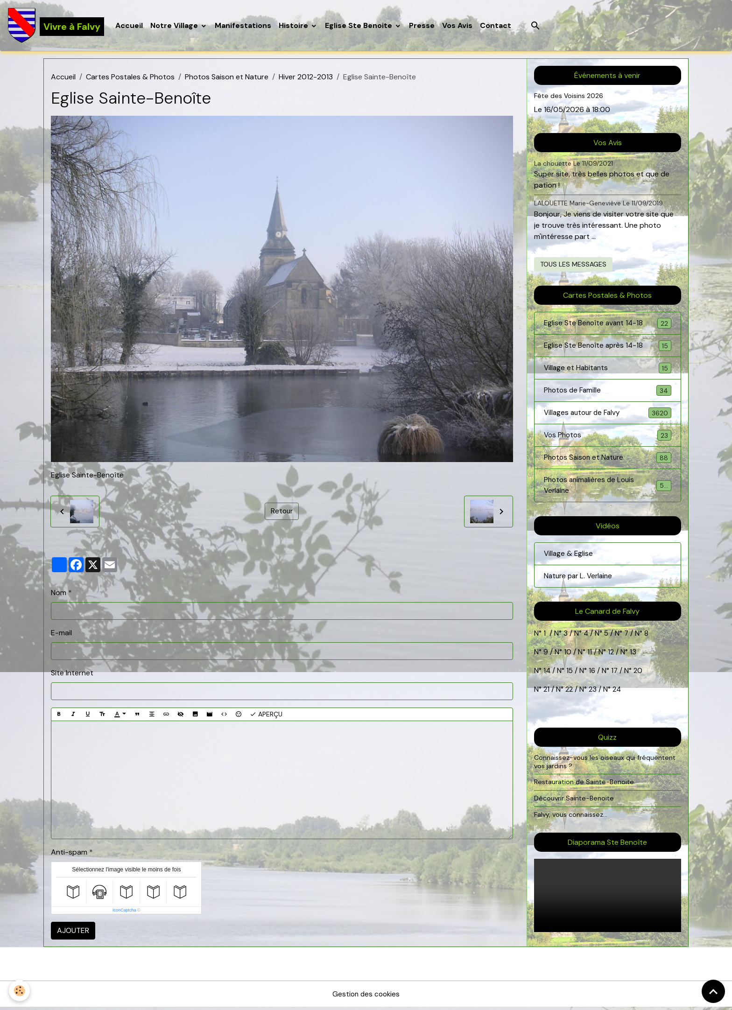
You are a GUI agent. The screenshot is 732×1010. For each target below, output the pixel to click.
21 (547, 696)
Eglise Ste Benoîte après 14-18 (607, 347)
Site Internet (72, 674)
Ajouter (73, 932)
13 (633, 658)
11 (588, 658)
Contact (496, 26)
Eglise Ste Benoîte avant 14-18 (607, 324)
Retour (282, 512)
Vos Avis (458, 26)
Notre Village (176, 26)
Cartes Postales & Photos (130, 78)
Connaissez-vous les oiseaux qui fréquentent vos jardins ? (606, 768)
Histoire (295, 26)
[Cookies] (19, 990)
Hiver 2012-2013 (306, 78)
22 (569, 696)
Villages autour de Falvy (607, 416)
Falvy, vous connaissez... (571, 821)
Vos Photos (607, 439)
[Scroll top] (713, 991)
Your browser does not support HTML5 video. (607, 902)
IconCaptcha (124, 911)
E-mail (61, 633)
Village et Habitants (607, 370)
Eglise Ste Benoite (360, 26)
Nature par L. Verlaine (580, 582)
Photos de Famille (607, 393)
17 (615, 677)
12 (612, 658)
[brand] (56, 26)
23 (594, 696)
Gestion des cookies (366, 997)
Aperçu (266, 715)
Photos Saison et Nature (226, 78)
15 (570, 677)
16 (593, 677)
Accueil (130, 26)
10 (566, 658)
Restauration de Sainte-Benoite (585, 788)
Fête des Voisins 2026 (569, 97)
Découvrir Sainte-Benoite (575, 804)
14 (547, 677)
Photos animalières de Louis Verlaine (607, 490)
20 (639, 677)
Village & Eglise (569, 559)
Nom (58, 593)
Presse (423, 26)
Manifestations (244, 26)
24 (618, 696)
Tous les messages (573, 265)
